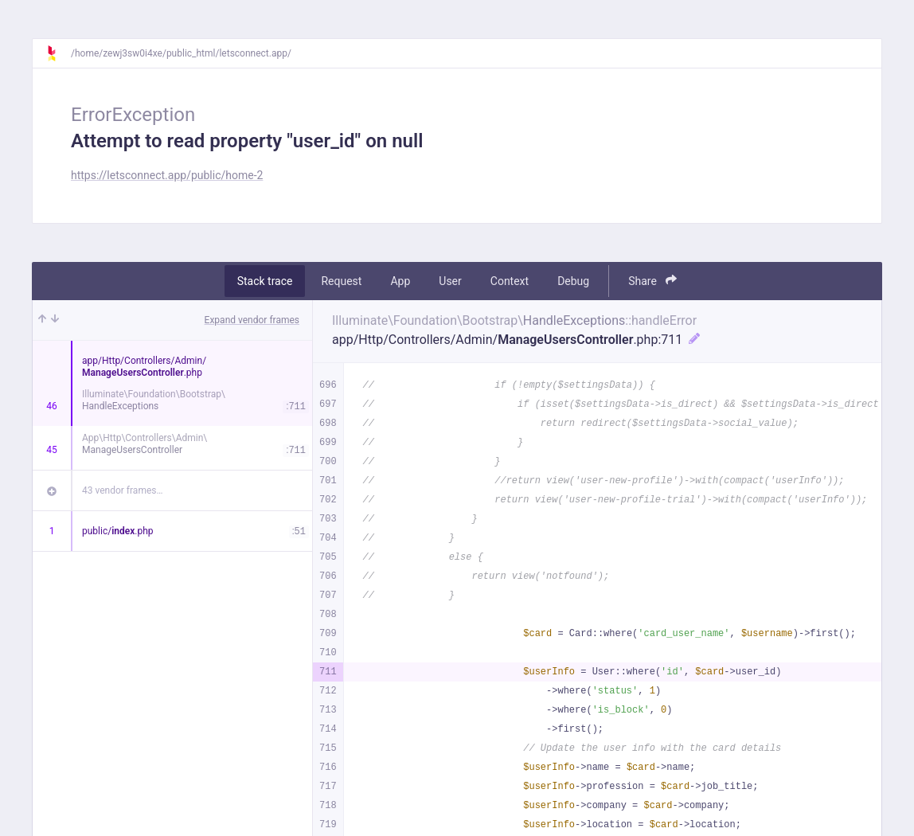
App (400, 281)
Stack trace (265, 281)
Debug (573, 281)
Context (509, 281)
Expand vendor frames (252, 320)
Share (652, 280)
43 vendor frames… (122, 490)
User (450, 281)
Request (341, 281)
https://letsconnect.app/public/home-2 (167, 175)
